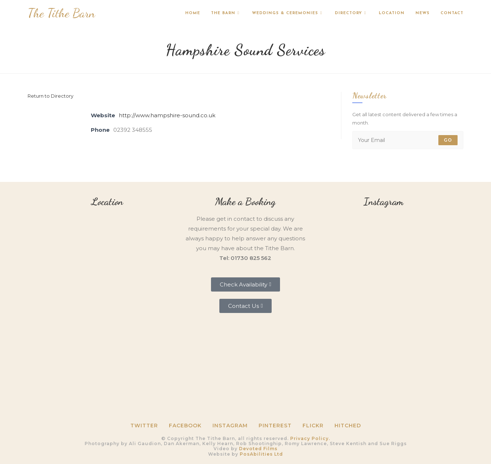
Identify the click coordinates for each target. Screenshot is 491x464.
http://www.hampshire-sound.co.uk (167, 115)
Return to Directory (50, 96)
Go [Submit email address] (448, 140)
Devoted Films (258, 448)
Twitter (144, 425)
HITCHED (347, 425)
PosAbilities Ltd (261, 454)
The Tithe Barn (61, 13)
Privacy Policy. (310, 438)
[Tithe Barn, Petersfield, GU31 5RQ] (107, 261)
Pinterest (275, 425)
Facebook (185, 425)
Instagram (230, 425)
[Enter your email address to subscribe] (407, 140)
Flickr (313, 425)
